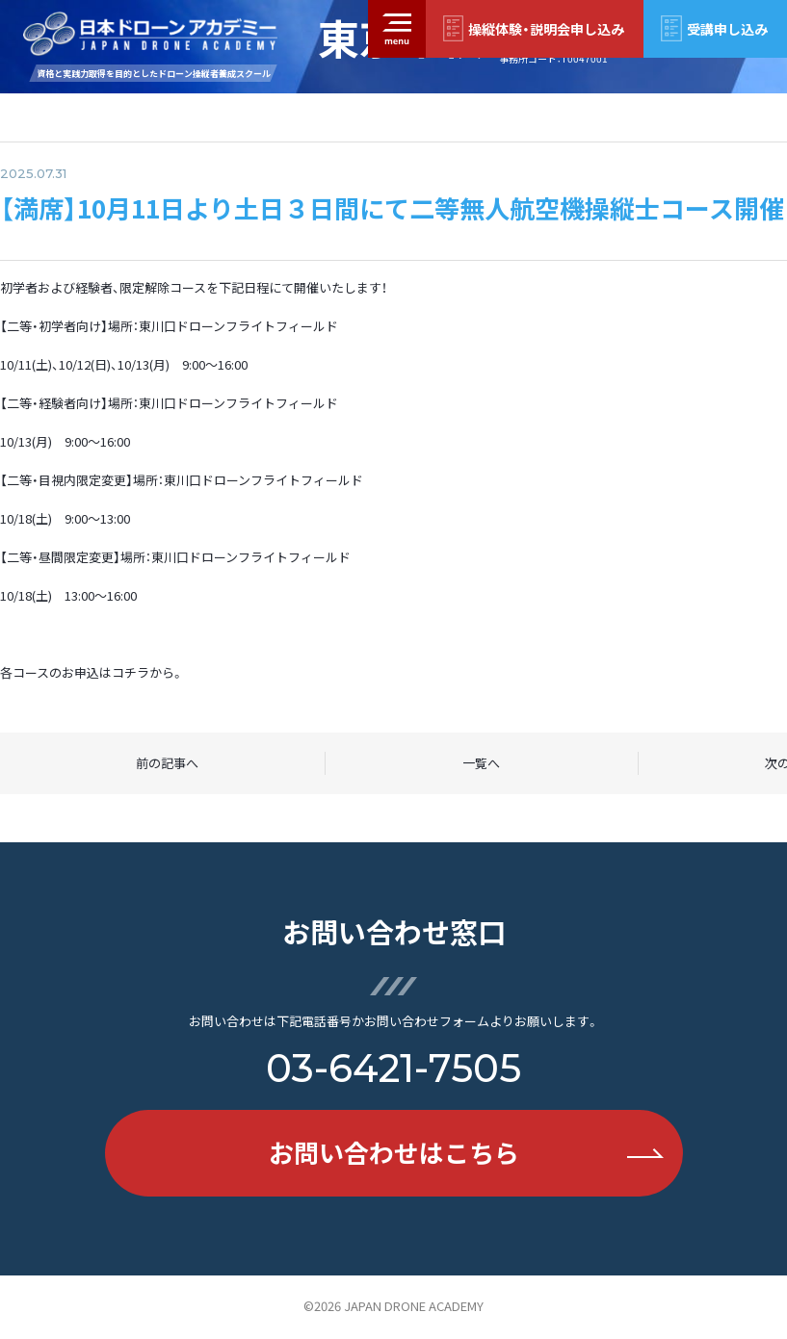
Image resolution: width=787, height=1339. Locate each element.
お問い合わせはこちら (466, 1152)
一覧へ (481, 763)
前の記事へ (167, 763)
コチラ (130, 672)
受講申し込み (727, 29)
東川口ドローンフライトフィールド (238, 326)
